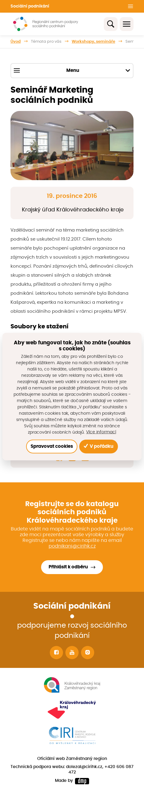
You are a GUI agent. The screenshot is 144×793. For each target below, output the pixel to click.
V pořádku (98, 446)
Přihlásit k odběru (68, 567)
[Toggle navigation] (127, 24)
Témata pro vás (46, 41)
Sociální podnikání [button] (29, 6)
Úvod (15, 41)
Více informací (101, 432)
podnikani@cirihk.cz (72, 546)
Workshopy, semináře (93, 41)
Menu (72, 70)
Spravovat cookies (52, 446)
